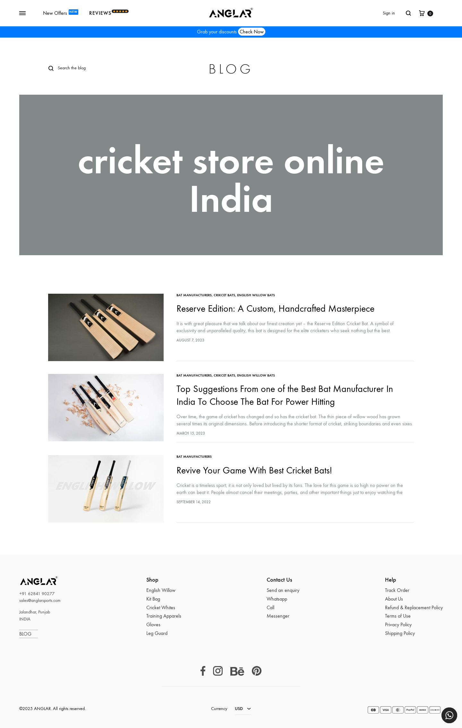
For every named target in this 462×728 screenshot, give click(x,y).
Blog (231, 69)
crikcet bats (224, 295)
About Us (394, 599)
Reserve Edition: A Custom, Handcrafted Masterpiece (275, 308)
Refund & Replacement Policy (414, 607)
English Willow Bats (256, 295)
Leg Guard (156, 633)
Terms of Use (398, 616)
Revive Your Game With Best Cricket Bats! (254, 470)
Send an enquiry (283, 590)
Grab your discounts (231, 32)
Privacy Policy (398, 624)
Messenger (278, 616)
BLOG (28, 634)
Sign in (389, 13)
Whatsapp (277, 599)
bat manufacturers (194, 295)
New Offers (60, 12)
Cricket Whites (160, 607)
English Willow (160, 590)
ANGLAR (30, 580)
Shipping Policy (400, 633)
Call (270, 607)
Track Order (397, 590)
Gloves (153, 624)
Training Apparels (163, 616)
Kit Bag (153, 599)
